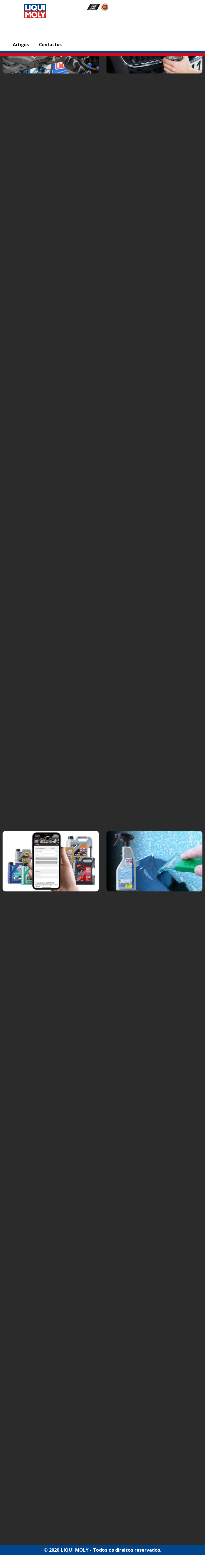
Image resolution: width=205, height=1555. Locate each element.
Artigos (21, 45)
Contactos (50, 45)
